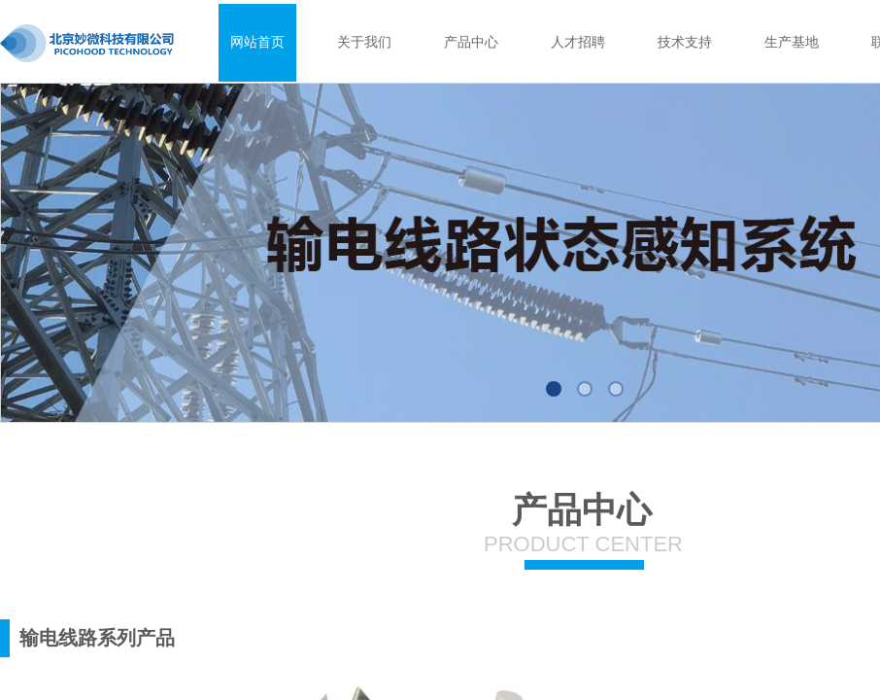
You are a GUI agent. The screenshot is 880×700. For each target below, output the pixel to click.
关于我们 (364, 42)
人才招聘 (578, 42)
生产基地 (791, 42)
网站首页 (257, 42)
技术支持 (685, 42)
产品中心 (471, 42)
